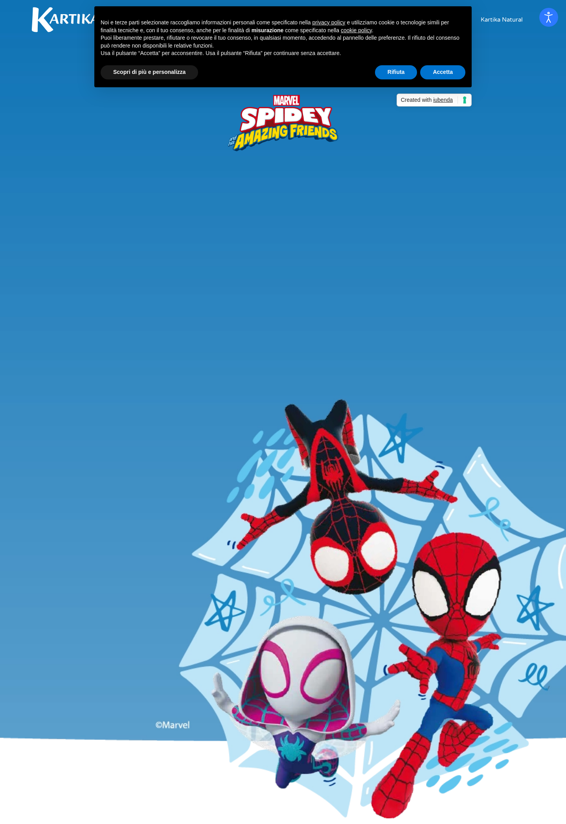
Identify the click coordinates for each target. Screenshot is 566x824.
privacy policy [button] (328, 22)
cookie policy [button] (356, 30)
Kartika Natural (502, 19)
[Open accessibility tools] (548, 17)
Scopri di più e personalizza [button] (149, 72)
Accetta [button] (443, 72)
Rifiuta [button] (396, 72)
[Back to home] (67, 19)
